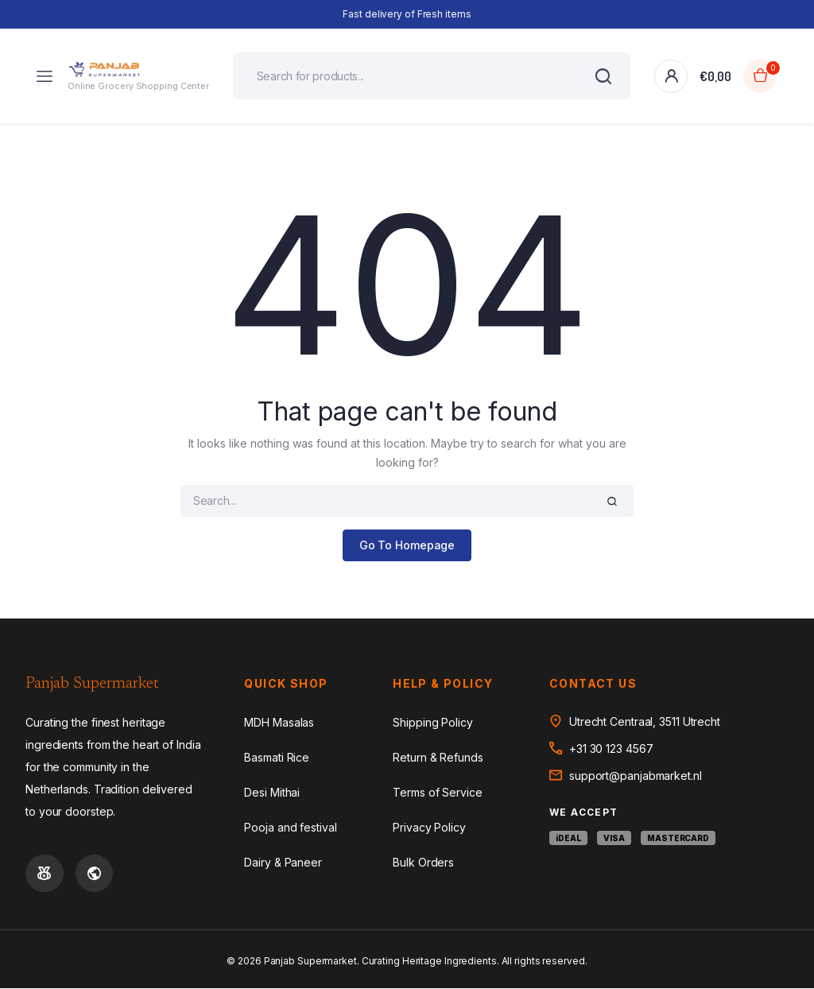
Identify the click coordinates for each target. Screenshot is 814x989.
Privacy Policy (429, 827)
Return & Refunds (438, 757)
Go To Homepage (407, 546)
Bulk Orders (423, 862)
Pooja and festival (290, 827)
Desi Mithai (272, 792)
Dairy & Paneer (283, 862)
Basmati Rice (276, 757)
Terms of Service (437, 792)
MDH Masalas (279, 722)
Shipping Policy (433, 722)
